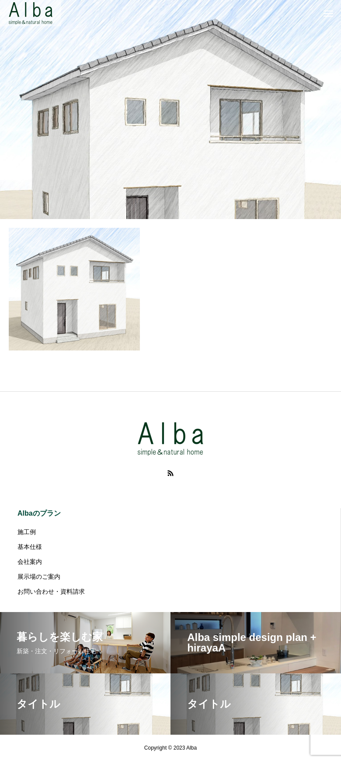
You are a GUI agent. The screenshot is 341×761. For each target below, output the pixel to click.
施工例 (26, 531)
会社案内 (29, 561)
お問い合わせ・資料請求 (51, 591)
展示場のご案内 (38, 576)
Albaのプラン (39, 513)
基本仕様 (29, 546)
